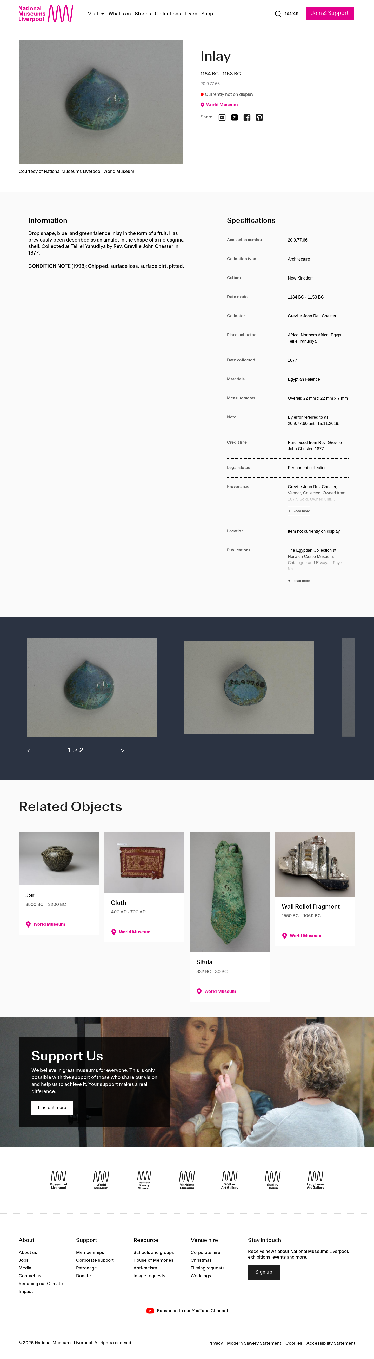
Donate (83, 1276)
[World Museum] (101, 1180)
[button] (95, 690)
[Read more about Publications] (318, 566)
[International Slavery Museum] (144, 1180)
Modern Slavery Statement (254, 1343)
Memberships (90, 1252)
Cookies (293, 1343)
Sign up (263, 1272)
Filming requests (208, 1268)
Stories (143, 14)
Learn (191, 14)
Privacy (215, 1343)
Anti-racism (145, 1268)
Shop (207, 14)
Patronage (86, 1268)
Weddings (201, 1276)
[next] (115, 751)
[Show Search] (286, 13)
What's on (120, 14)
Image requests (149, 1276)
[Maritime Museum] (187, 1180)
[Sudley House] (272, 1180)
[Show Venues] (103, 14)
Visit (93, 14)
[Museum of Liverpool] (58, 1180)
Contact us (30, 1276)
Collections (168, 14)
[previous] (36, 751)
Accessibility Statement (330, 1343)
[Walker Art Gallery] (230, 1180)
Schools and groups (153, 1252)
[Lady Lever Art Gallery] (315, 1180)
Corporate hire (205, 1252)
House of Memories (153, 1260)
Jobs (24, 1260)
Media (25, 1268)
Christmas (201, 1260)
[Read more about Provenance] (318, 500)
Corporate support (95, 1260)
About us (28, 1252)
